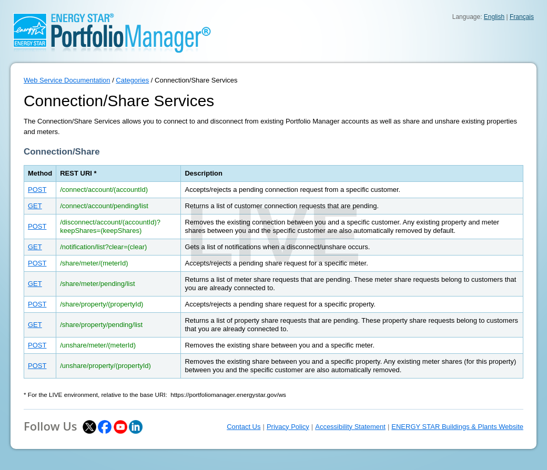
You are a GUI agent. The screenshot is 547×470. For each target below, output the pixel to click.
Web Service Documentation (67, 80)
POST (37, 189)
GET (35, 206)
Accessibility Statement (350, 427)
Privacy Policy (288, 427)
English (494, 17)
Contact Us (243, 427)
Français (522, 17)
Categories (132, 80)
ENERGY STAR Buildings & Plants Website (457, 427)
